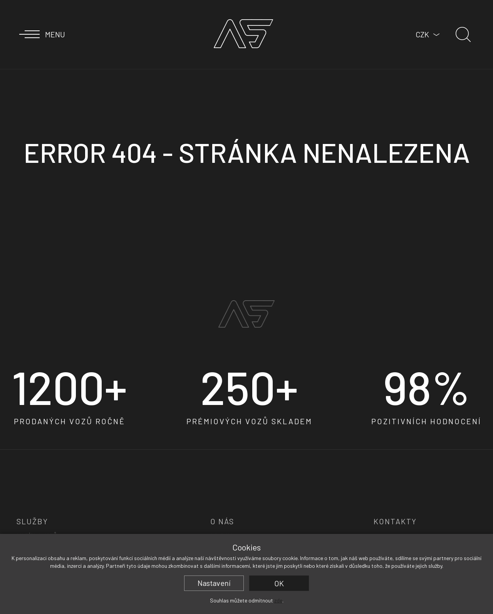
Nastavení (214, 582)
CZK (422, 34)
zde (278, 600)
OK (279, 583)
